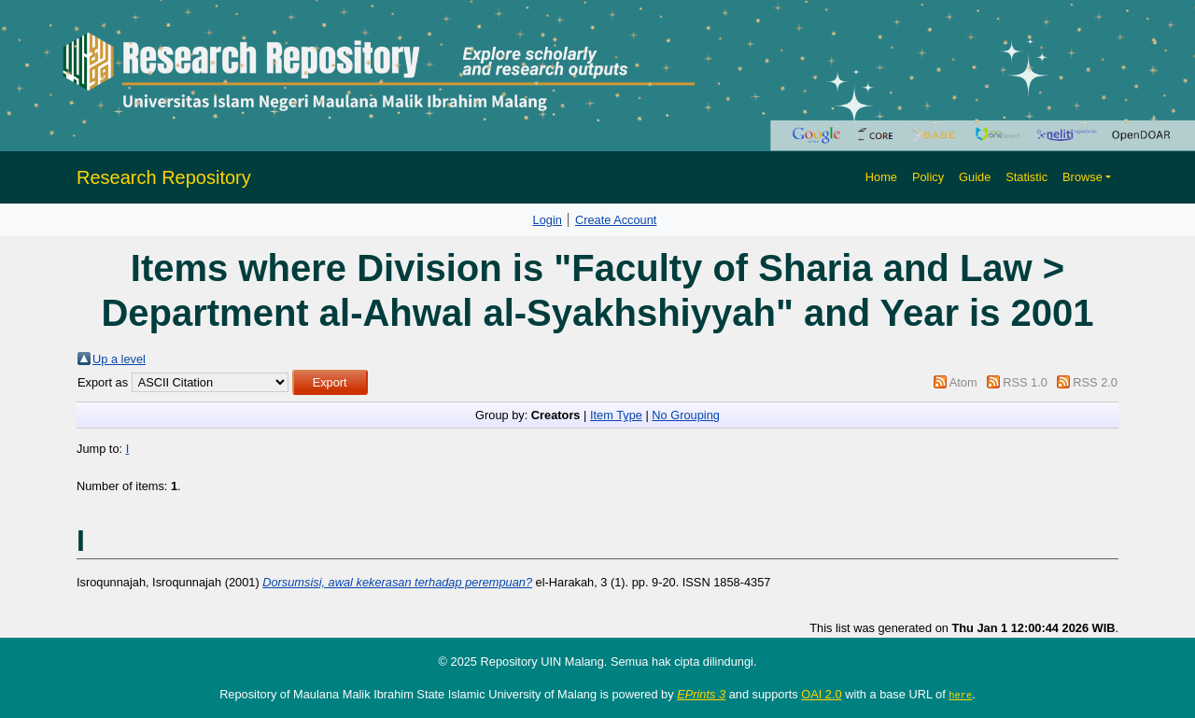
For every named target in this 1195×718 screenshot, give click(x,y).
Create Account (616, 220)
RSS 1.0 (1025, 382)
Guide (975, 177)
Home (881, 177)
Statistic (1026, 177)
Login (547, 220)
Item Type (616, 415)
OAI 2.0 (821, 694)
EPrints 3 (701, 694)
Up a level (119, 359)
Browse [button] (1082, 177)
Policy (928, 177)
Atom (963, 382)
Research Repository (164, 177)
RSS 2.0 (1095, 382)
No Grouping (686, 415)
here (960, 694)
